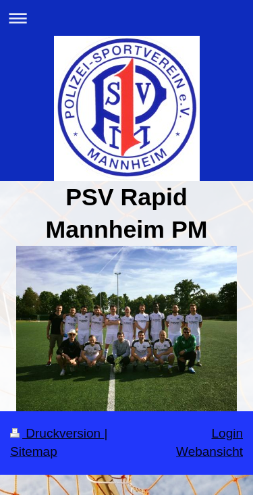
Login (228, 433)
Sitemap (33, 451)
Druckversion (57, 433)
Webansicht (209, 451)
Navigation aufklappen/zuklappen (126, 17)
